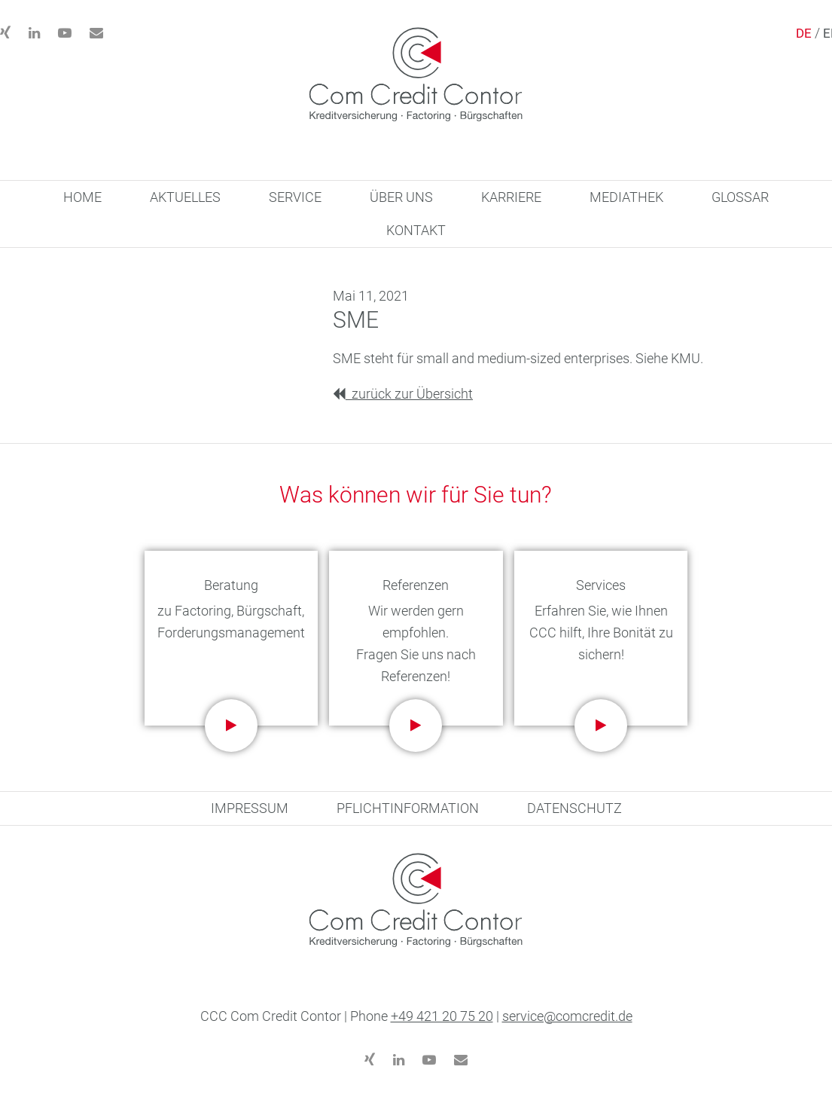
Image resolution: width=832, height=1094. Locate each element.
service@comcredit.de (567, 1016)
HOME (82, 197)
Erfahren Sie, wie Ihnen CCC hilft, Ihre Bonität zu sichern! (601, 632)
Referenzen (415, 585)
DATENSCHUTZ (574, 808)
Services (601, 585)
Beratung (231, 585)
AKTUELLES (185, 197)
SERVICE (295, 197)
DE (804, 33)
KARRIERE (511, 197)
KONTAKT (416, 230)
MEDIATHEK (626, 197)
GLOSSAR (740, 197)
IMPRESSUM (249, 808)
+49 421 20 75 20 (442, 1016)
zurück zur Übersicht (403, 394)
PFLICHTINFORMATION (408, 808)
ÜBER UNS (401, 197)
